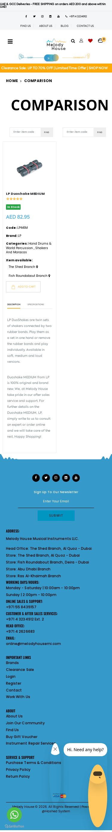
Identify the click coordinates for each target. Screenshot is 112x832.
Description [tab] (13, 305)
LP (19, 236)
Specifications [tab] (35, 305)
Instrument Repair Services (31, 743)
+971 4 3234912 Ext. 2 (25, 619)
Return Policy (18, 776)
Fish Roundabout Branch (29, 276)
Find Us (12, 729)
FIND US (25, 26)
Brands (12, 662)
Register (13, 683)
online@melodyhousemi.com (33, 643)
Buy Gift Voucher (21, 736)
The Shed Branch (23, 267)
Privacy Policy (18, 769)
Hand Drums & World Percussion (28, 245)
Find (46, 132)
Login (11, 676)
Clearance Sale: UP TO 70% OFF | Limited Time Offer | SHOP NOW (54, 68)
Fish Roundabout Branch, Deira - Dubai (53, 562)
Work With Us (18, 696)
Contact (14, 690)
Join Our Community (25, 723)
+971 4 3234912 (76, 16)
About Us (14, 716)
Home (12, 80)
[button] (102, 38)
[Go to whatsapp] (14, 814)
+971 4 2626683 (20, 631)
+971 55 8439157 (21, 606)
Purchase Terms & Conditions (33, 762)
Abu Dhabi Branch (34, 569)
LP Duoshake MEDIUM (25, 193)
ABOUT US (45, 26)
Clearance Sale (20, 669)
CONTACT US (85, 26)
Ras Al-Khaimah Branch (39, 575)
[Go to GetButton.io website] (14, 826)
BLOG (64, 26)
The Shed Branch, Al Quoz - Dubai (61, 548)
